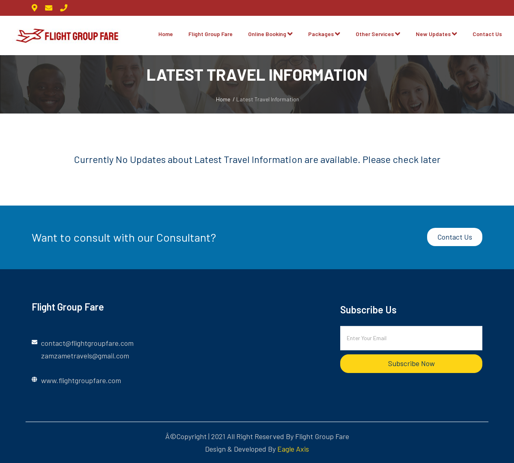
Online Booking (267, 33)
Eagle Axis (293, 448)
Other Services (375, 33)
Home (165, 33)
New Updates (433, 33)
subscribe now (411, 363)
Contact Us (487, 33)
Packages (321, 33)
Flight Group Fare (210, 33)
